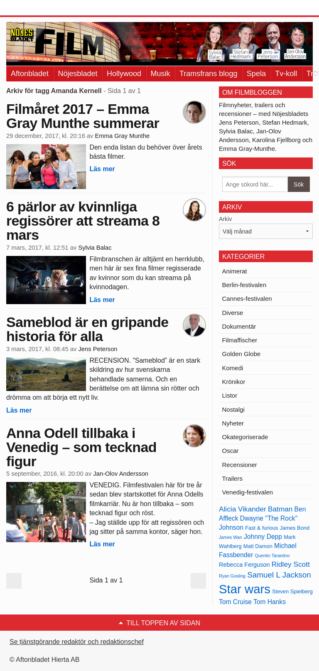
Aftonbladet (30, 73)
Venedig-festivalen (247, 492)
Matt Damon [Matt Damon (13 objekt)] (257, 546)
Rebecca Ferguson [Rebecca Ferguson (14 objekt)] (244, 564)
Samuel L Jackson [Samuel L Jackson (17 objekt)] (279, 574)
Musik (160, 73)
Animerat (234, 271)
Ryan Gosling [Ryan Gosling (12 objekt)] (232, 575)
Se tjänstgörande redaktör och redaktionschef (77, 641)
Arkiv (225, 219)
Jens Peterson (97, 349)
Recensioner (239, 464)
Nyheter (233, 423)
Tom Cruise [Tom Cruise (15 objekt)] (235, 601)
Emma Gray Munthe (122, 136)
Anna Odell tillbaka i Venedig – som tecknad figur (81, 447)
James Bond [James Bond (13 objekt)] (294, 528)
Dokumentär (239, 326)
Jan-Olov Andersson (120, 473)
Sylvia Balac (94, 247)
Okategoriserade (245, 436)
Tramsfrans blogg (208, 73)
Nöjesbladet (78, 73)
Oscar (230, 450)
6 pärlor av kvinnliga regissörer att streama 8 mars (83, 221)
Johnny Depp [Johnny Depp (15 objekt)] (263, 536)
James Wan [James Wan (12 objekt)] (230, 537)
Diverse (232, 312)
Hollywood (124, 73)
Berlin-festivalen (244, 284)
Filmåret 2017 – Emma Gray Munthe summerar (82, 116)
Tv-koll (286, 73)
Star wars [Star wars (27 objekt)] (244, 589)
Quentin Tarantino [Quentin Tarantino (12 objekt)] (272, 555)
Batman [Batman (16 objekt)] (280, 509)
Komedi (232, 367)
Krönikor (233, 381)
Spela (256, 73)
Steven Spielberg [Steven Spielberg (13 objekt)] (292, 591)
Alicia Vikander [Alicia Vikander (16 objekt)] (242, 509)
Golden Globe (241, 353)
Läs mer (102, 168)
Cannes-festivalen (247, 298)
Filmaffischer (240, 340)
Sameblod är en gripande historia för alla (87, 329)
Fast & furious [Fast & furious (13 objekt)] (261, 528)
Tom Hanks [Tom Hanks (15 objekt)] (269, 601)
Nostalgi (233, 409)
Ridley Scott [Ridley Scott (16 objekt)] (291, 564)
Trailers (232, 478)
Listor (230, 395)
